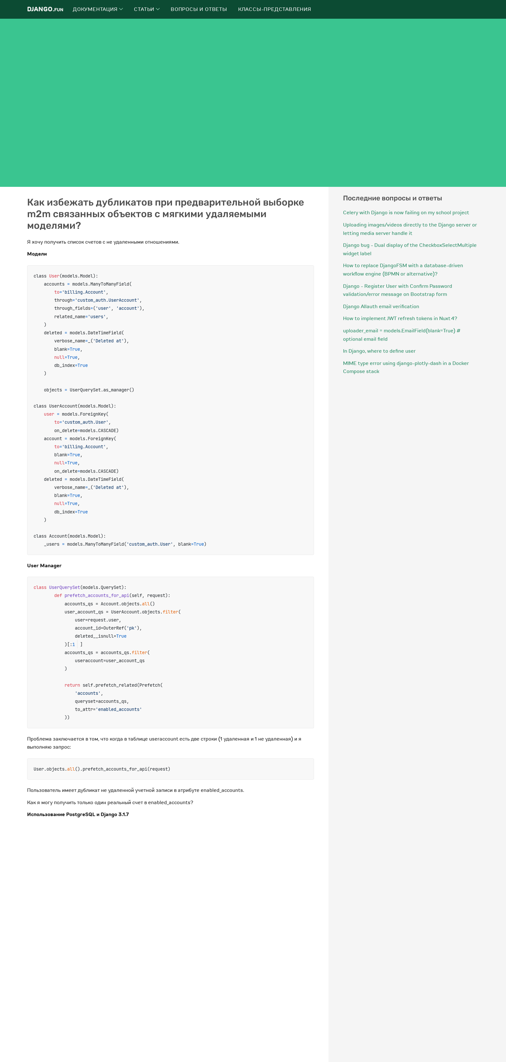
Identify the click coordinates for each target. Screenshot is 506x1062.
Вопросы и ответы (199, 9)
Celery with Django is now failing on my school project (406, 212)
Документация (98, 9)
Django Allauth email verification (381, 306)
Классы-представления (274, 9)
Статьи (147, 9)
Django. (45, 9)
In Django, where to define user (379, 351)
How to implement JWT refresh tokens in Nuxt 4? (400, 318)
